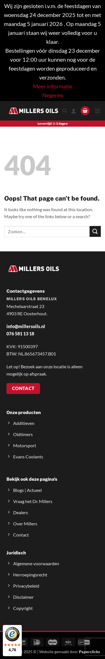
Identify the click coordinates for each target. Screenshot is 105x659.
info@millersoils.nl (25, 326)
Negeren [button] (52, 95)
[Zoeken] (64, 110)
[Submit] (95, 231)
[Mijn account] (73, 111)
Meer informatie (52, 86)
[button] (85, 111)
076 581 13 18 (20, 333)
